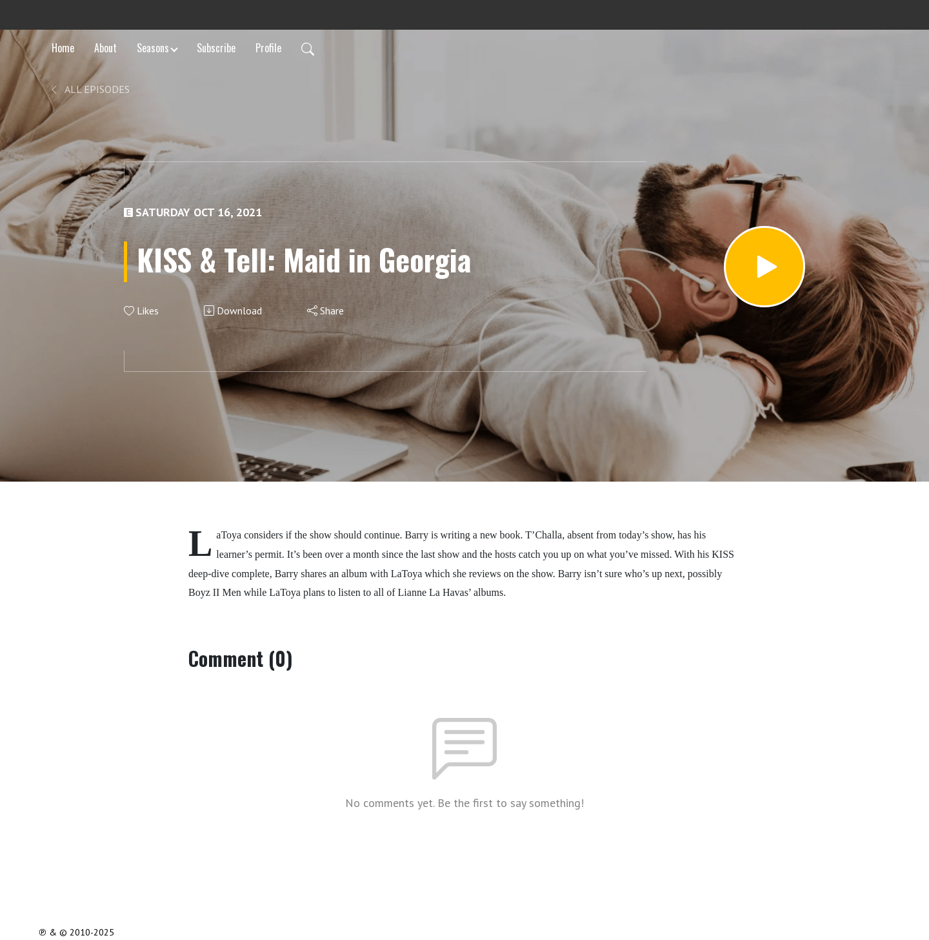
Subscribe (216, 48)
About (105, 48)
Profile (268, 48)
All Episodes (89, 89)
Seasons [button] (153, 48)
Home (63, 48)
